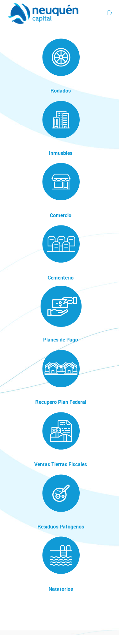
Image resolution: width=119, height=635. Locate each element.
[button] (110, 13)
